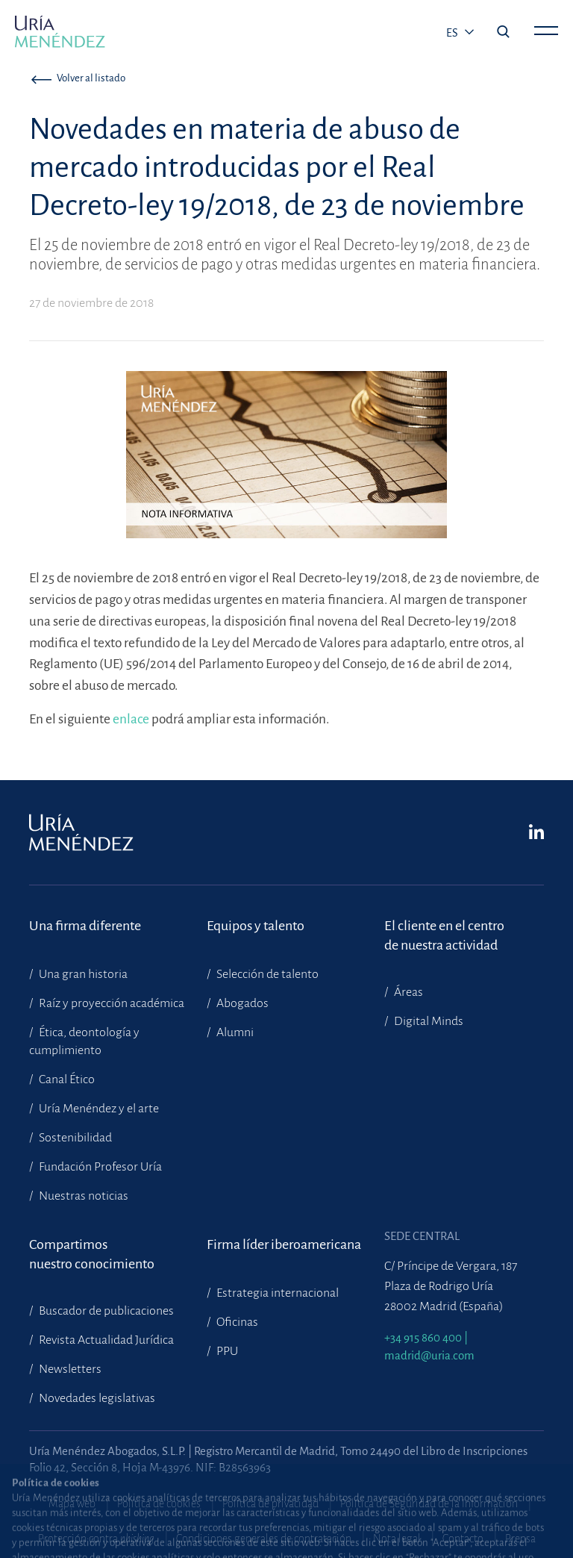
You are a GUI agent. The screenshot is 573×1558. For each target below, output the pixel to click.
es (453, 33)
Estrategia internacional (276, 1293)
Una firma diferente (85, 925)
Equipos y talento (255, 925)
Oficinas (236, 1322)
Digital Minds (427, 1021)
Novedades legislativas (96, 1398)
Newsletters (69, 1369)
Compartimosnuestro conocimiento (91, 1254)
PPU (226, 1351)
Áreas (407, 992)
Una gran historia (82, 974)
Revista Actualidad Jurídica (105, 1340)
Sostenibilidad (74, 1137)
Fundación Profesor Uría (99, 1167)
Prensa (520, 1539)
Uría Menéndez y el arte (98, 1108)
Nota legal (397, 1539)
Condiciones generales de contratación (263, 1539)
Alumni (234, 1032)
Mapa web (72, 1503)
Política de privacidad (270, 1503)
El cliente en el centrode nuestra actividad (444, 935)
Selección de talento (266, 974)
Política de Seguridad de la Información (429, 1503)
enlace (132, 719)
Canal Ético (66, 1079)
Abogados (241, 1003)
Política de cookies (159, 1503)
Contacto (462, 1539)
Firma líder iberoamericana (284, 1244)
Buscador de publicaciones (105, 1311)
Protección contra (96, 1539)
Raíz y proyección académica (110, 1003)
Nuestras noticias (82, 1196)
